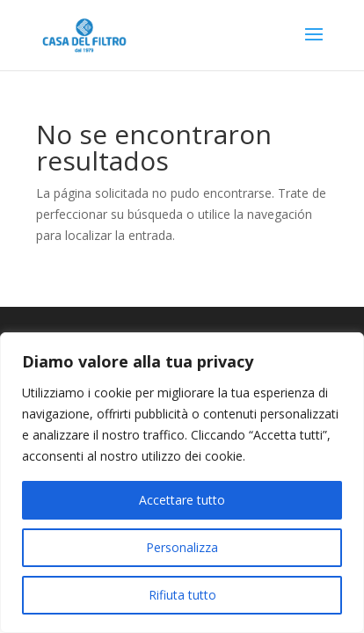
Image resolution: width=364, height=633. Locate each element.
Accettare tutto (182, 499)
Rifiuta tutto (182, 594)
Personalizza (182, 547)
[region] (182, 482)
